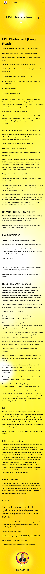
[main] (23, 17)
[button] (2, 2)
